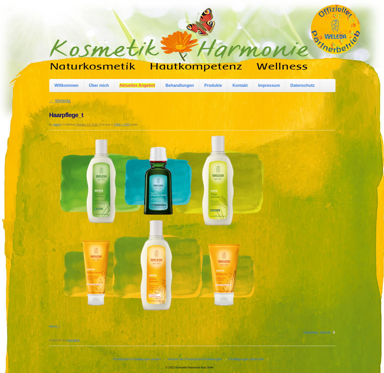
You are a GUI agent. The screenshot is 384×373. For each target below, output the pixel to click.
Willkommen (67, 85)
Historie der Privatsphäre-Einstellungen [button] (195, 359)
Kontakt (240, 85)
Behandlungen (180, 85)
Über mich (99, 85)
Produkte (213, 85)
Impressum (269, 85)
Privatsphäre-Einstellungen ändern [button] (137, 359)
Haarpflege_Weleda (316, 332)
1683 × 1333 (122, 124)
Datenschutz (302, 85)
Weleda (60, 100)
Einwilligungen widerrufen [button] (246, 359)
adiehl (56, 124)
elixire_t (54, 326)
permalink (73, 340)
